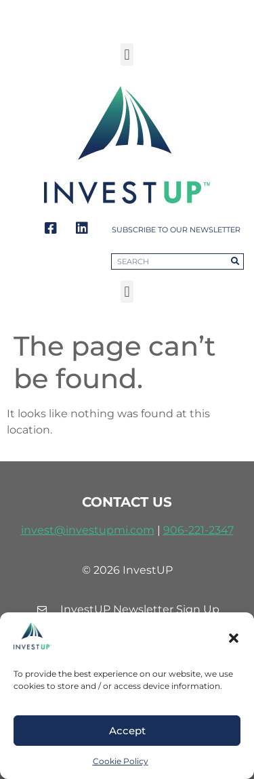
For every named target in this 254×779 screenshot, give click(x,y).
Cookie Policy (120, 761)
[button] (233, 638)
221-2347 (211, 530)
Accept (127, 730)
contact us (127, 502)
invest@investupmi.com (87, 530)
